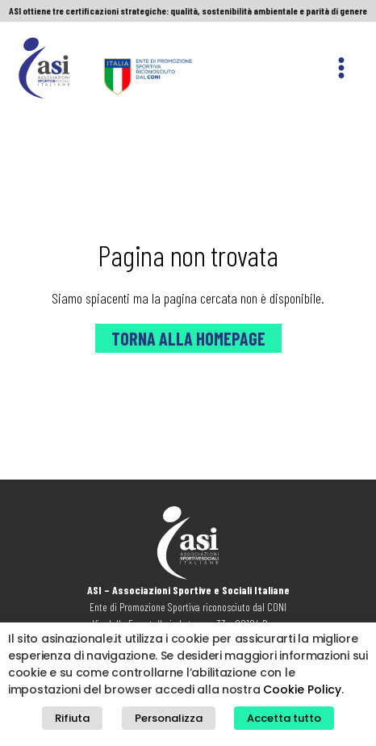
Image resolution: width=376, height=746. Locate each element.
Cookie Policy (302, 689)
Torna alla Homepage (188, 338)
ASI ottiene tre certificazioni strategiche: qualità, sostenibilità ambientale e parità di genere (188, 10)
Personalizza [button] (169, 718)
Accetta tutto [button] (284, 718)
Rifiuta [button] (72, 718)
